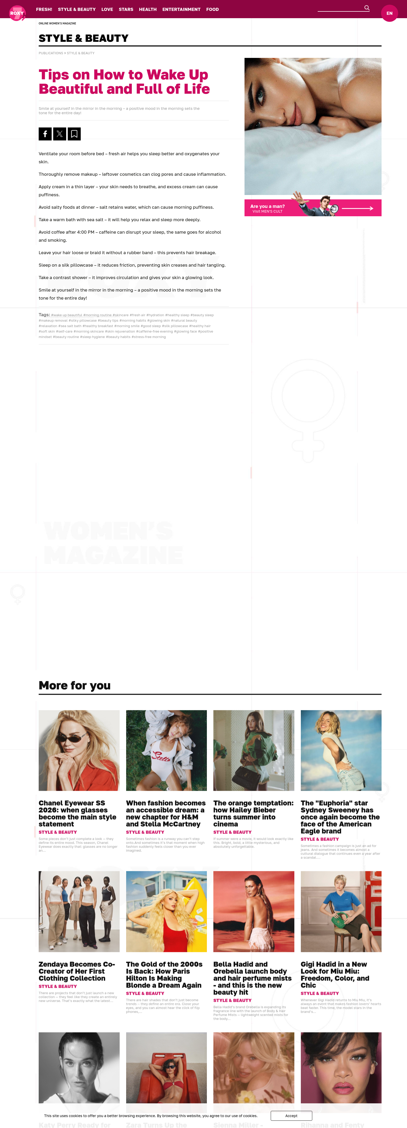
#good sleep (151, 326)
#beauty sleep (202, 315)
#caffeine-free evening (154, 331)
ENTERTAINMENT (181, 9)
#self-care (64, 331)
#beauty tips (108, 320)
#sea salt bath (70, 326)
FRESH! (44, 9)
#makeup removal (53, 320)
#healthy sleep (177, 315)
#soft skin (47, 331)
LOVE (107, 9)
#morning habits (132, 320)
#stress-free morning (149, 337)
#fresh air (137, 315)
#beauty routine (66, 337)
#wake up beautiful (66, 315)
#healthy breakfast (98, 326)
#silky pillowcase (83, 320)
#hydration (155, 315)
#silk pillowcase (175, 326)
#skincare (120, 315)
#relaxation (48, 326)
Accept (291, 1115)
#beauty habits (118, 337)
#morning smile (126, 326)
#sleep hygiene (92, 337)
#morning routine (97, 315)
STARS (126, 9)
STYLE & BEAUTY (77, 9)
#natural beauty (184, 320)
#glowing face (185, 331)
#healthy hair (200, 326)
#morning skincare (89, 331)
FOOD (212, 9)
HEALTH (148, 9)
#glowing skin (158, 320)
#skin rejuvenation (120, 331)
